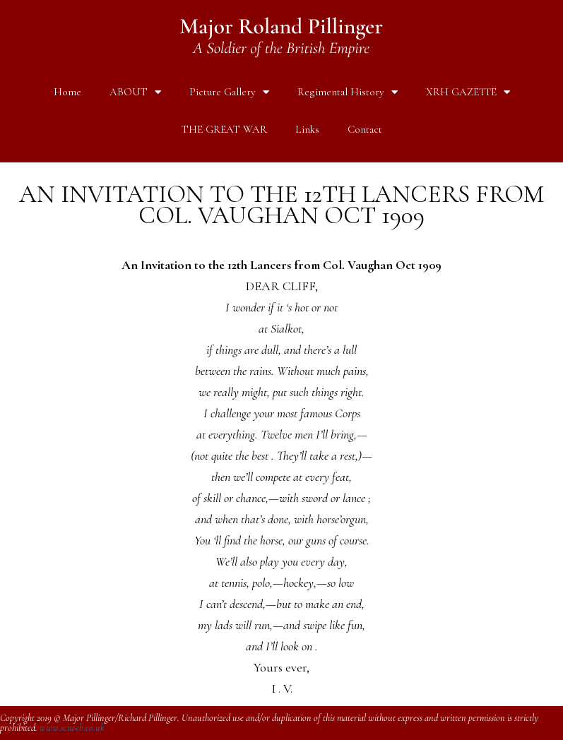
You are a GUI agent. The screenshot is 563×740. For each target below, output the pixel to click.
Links (307, 129)
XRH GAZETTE (468, 92)
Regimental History (347, 92)
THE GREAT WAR (224, 129)
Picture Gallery (229, 92)
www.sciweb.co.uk (72, 728)
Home (67, 91)
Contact (365, 129)
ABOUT (135, 92)
